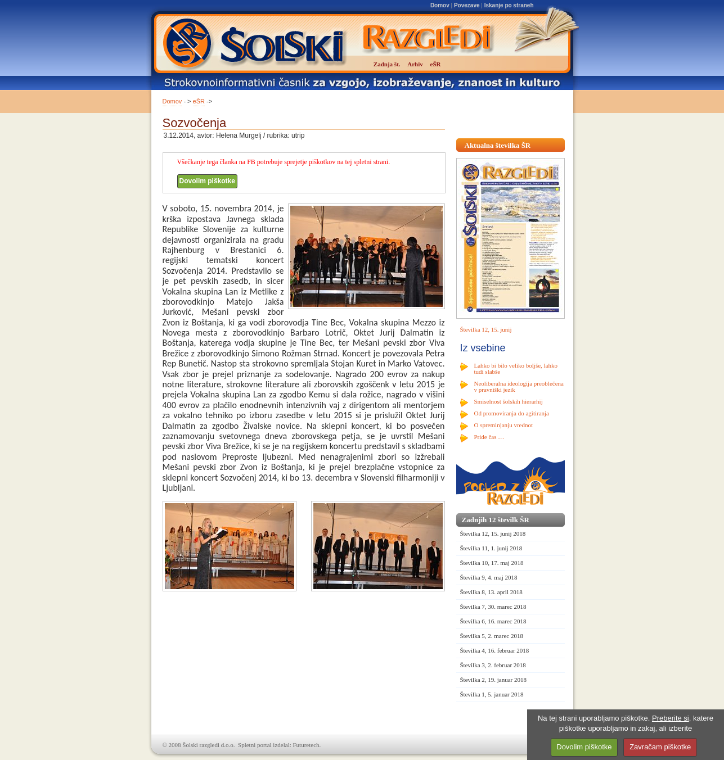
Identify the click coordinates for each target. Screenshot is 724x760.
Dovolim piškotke (207, 181)
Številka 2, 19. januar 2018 (493, 679)
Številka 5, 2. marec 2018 (491, 635)
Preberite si (670, 718)
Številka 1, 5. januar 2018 (492, 694)
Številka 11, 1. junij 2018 (491, 548)
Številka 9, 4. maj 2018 (489, 577)
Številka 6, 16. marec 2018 (493, 621)
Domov (439, 5)
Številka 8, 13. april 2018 (491, 592)
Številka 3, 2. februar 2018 (493, 665)
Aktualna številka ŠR (498, 145)
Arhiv (415, 64)
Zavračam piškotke (660, 747)
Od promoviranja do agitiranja (512, 413)
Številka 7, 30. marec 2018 (493, 606)
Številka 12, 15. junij (486, 329)
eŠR (199, 101)
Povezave (467, 5)
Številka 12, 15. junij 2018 (493, 533)
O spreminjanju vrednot (503, 425)
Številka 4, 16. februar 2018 (494, 650)
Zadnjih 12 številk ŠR (495, 519)
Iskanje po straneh (509, 5)
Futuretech (306, 744)
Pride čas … (489, 436)
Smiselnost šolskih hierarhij (508, 401)
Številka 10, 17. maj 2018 (492, 562)
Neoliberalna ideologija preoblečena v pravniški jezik (519, 386)
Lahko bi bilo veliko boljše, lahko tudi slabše (515, 368)
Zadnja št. (387, 64)
